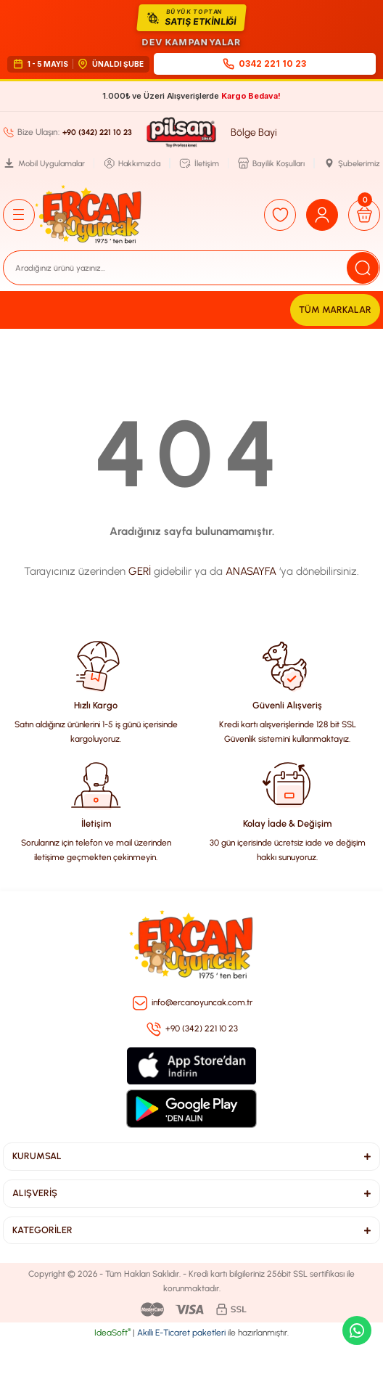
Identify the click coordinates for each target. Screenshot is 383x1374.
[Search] (191, 267)
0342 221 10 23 (264, 64)
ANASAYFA (251, 571)
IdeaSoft (112, 1333)
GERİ (139, 571)
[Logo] (88, 215)
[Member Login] (322, 215)
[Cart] (364, 215)
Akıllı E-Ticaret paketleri (181, 1333)
